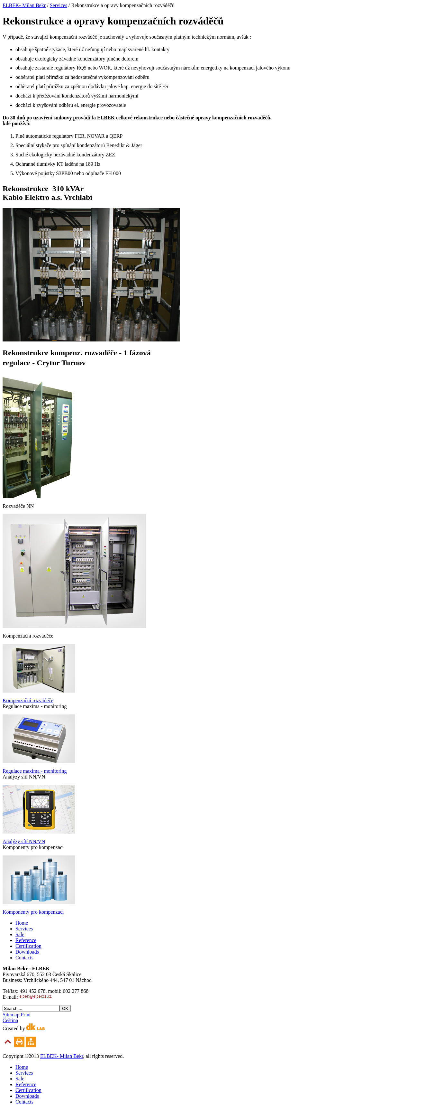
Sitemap (11, 1014)
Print (26, 1014)
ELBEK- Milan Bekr (24, 5)
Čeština (10, 1020)
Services (58, 5)
